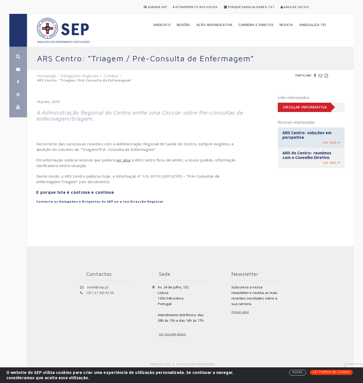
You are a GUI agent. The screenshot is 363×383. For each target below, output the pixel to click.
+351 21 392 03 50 (100, 292)
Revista (286, 25)
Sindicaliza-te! (312, 25)
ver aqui (123, 159)
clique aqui (240, 312)
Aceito (297, 372)
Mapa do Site (161, 364)
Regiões (183, 25)
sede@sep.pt (97, 287)
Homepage (46, 75)
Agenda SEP (155, 7)
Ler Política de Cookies (331, 372)
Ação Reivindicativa (214, 25)
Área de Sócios (295, 7)
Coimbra (111, 75)
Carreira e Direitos (256, 25)
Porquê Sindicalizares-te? (249, 7)
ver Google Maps (173, 334)
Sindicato (162, 25)
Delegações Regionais (79, 75)
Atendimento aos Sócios (195, 7)
